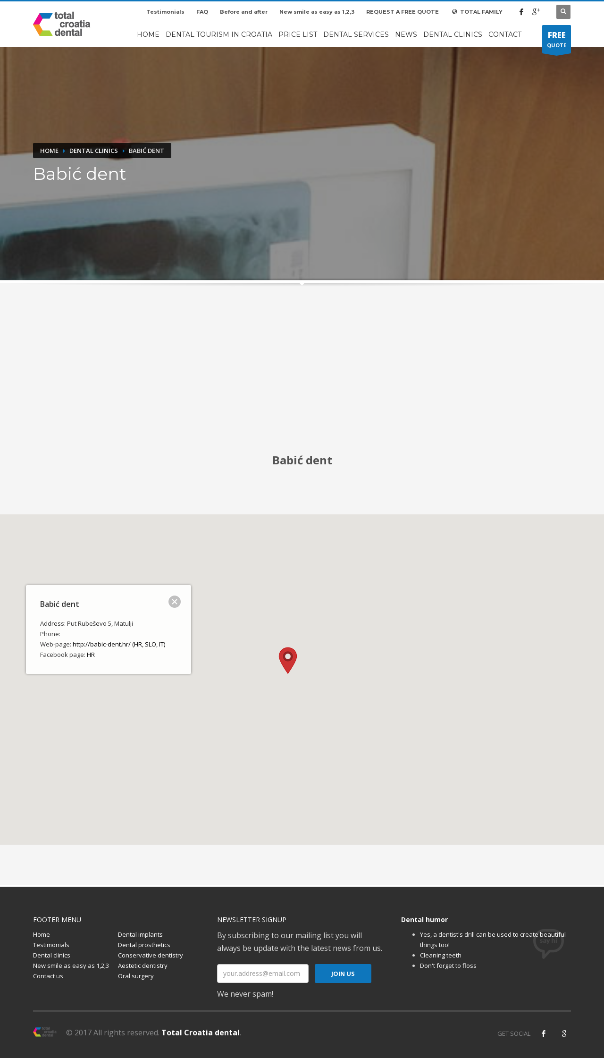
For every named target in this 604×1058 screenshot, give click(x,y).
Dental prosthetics (144, 944)
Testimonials (165, 11)
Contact (504, 34)
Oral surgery (136, 976)
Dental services (356, 34)
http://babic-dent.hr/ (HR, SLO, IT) (119, 644)
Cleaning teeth (440, 955)
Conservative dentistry (150, 955)
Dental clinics (452, 34)
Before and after (244, 11)
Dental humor (424, 919)
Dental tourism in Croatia (219, 34)
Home (148, 34)
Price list (297, 34)
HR (91, 654)
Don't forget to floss (448, 965)
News (406, 34)
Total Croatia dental (200, 1032)
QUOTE (556, 41)
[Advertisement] (302, 375)
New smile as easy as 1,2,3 (316, 11)
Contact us (48, 976)
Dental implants (140, 934)
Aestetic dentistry (143, 965)
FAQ (202, 11)
